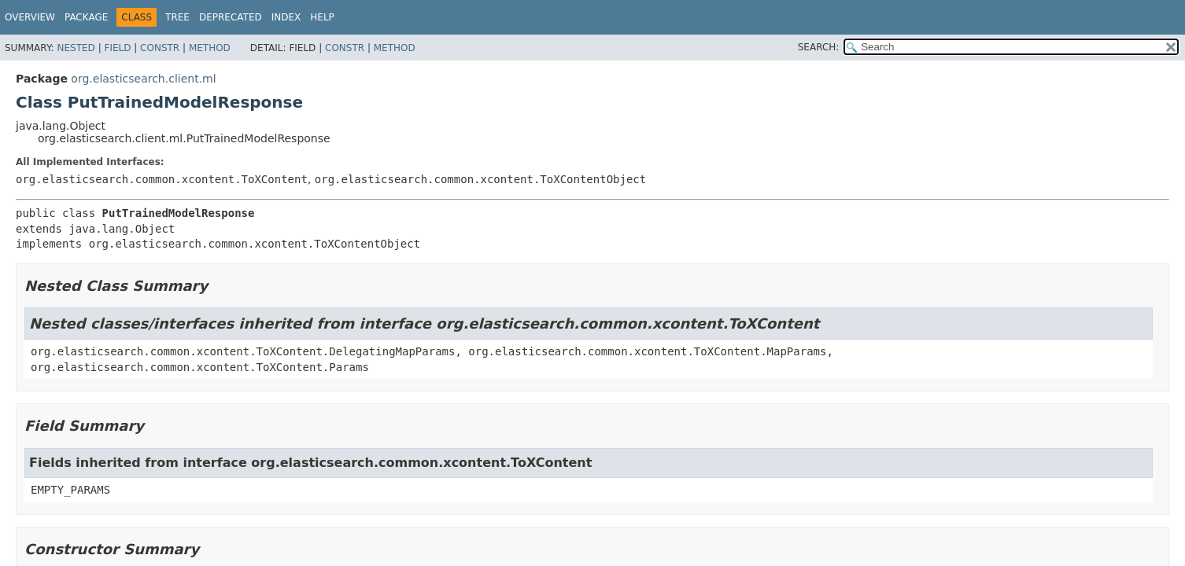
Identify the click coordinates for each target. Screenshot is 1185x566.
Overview (30, 17)
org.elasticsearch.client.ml (143, 78)
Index (286, 17)
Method (210, 47)
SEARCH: (819, 47)
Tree (177, 17)
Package (86, 17)
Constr (159, 47)
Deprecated (230, 17)
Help (322, 17)
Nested (75, 47)
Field (117, 47)
